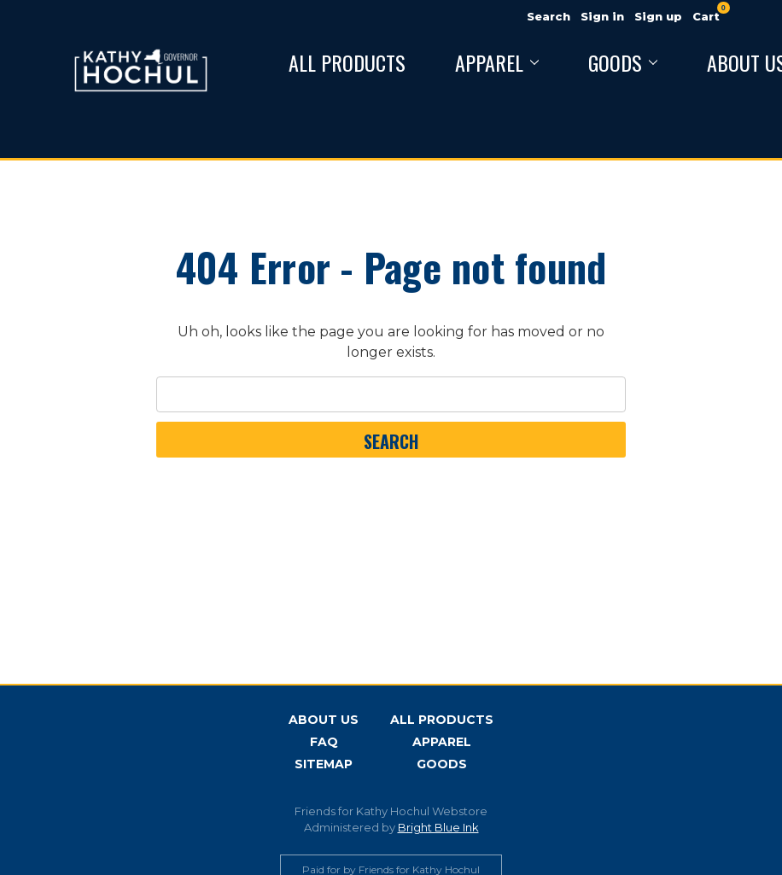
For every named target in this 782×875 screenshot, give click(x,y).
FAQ (324, 742)
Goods (622, 62)
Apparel (497, 62)
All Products (347, 62)
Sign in (602, 16)
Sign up (658, 16)
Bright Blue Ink (438, 827)
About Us (324, 719)
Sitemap (324, 764)
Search (548, 16)
